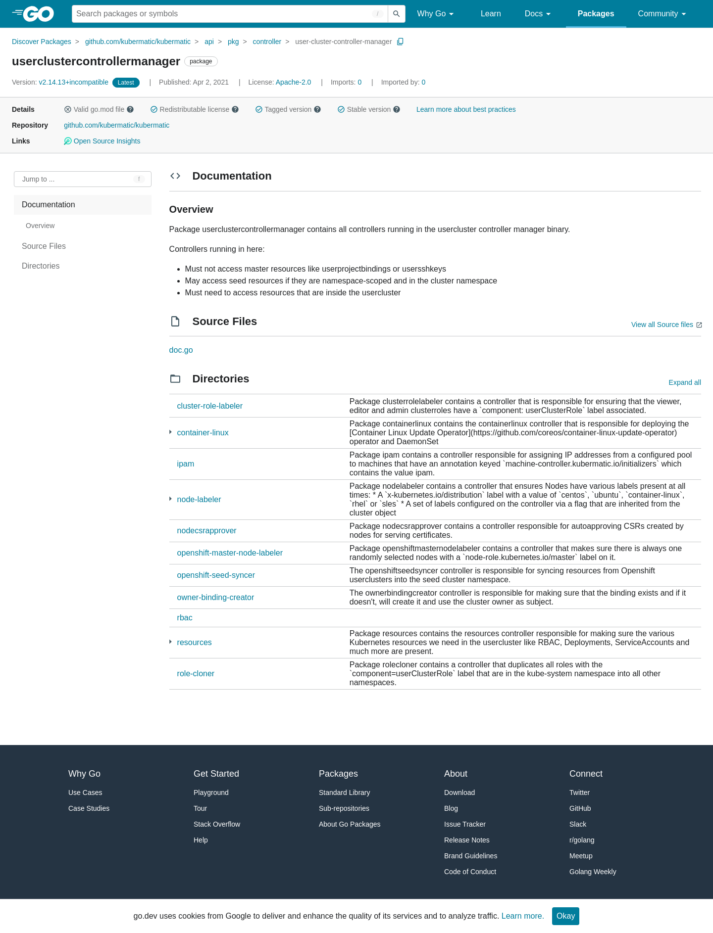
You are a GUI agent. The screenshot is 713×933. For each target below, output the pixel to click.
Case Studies (88, 808)
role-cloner (196, 673)
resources (194, 642)
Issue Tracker (465, 824)
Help (201, 840)
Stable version (369, 109)
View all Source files (662, 324)
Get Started (216, 774)
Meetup (581, 856)
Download (459, 792)
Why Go (437, 14)
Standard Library (344, 792)
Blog (451, 808)
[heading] (42, 14)
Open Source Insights (102, 141)
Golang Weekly (592, 872)
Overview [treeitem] (40, 226)
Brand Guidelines (470, 856)
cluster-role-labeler (210, 406)
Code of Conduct (470, 872)
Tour (200, 808)
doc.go (181, 350)
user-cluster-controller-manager (343, 42)
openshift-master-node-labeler (230, 553)
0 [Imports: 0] (347, 82)
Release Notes (467, 840)
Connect (586, 774)
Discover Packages (41, 42)
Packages (596, 13)
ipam (186, 464)
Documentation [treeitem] (48, 204)
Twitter (579, 792)
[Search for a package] (230, 14)
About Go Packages (350, 824)
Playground (211, 792)
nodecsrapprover (207, 530)
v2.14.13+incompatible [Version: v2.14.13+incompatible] (61, 82)
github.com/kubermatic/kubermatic (138, 42)
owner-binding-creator (216, 597)
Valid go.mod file (99, 109)
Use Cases (85, 792)
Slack (577, 824)
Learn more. (523, 916)
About (455, 774)
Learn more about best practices (466, 109)
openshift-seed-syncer (216, 575)
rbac (185, 617)
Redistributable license (194, 109)
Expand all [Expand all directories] (685, 382)
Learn (491, 13)
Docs (539, 14)
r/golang (582, 840)
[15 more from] (170, 642)
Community (663, 14)
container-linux (203, 432)
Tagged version (288, 109)
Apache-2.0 (293, 82)
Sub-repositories (344, 808)
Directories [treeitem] (40, 266)
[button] (68, 109)
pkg (233, 42)
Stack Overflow (217, 824)
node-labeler (199, 499)
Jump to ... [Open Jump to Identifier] (38, 179)
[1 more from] (170, 432)
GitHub (580, 808)
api (209, 42)
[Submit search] (397, 14)
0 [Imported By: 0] (403, 82)
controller (267, 42)
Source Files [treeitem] (44, 246)
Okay (566, 916)
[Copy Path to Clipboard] (400, 41)
